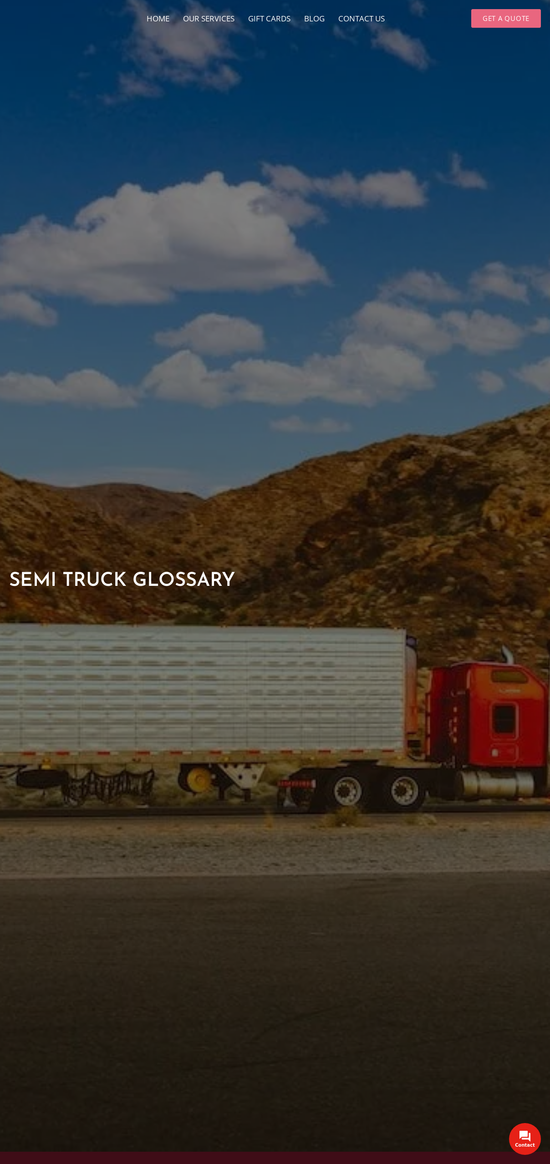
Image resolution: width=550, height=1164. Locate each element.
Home (158, 18)
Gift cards (269, 18)
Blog (314, 18)
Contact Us (361, 18)
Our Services (208, 18)
